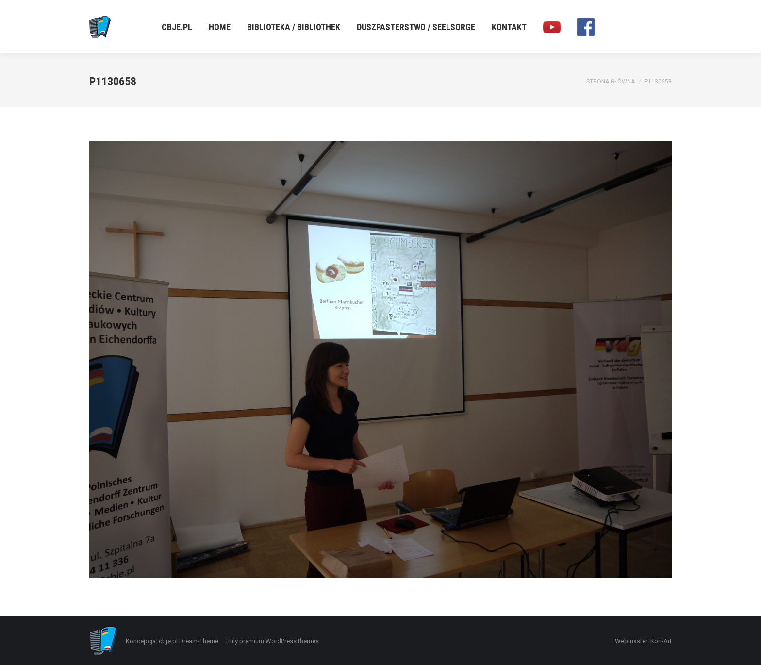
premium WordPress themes (279, 641)
